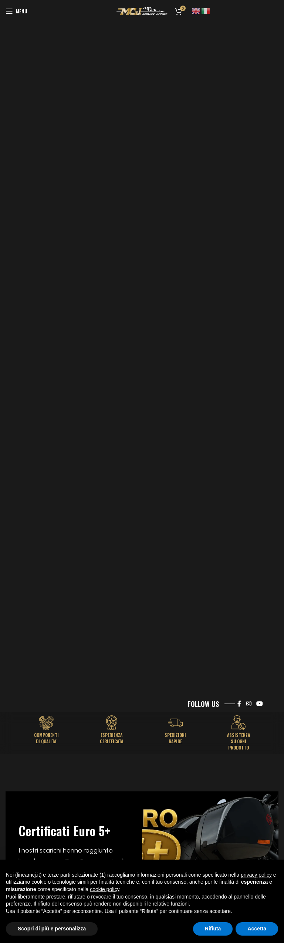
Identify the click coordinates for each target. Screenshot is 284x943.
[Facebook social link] (239, 703)
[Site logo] (142, 11)
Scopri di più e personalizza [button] (52, 929)
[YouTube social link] (260, 703)
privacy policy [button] (256, 875)
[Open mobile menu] (16, 11)
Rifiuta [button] (213, 929)
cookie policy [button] (104, 889)
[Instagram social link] (249, 703)
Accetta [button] (256, 929)
